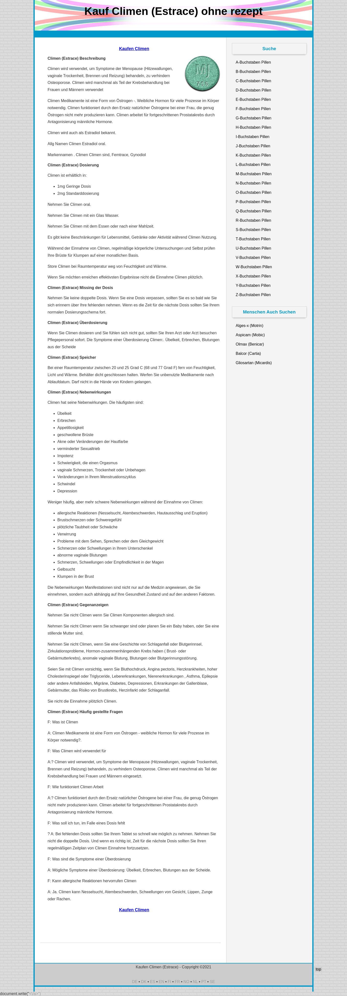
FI (169, 982)
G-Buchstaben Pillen (253, 118)
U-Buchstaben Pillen (253, 248)
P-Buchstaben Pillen (253, 202)
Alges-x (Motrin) (249, 326)
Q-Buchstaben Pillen (253, 211)
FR (177, 982)
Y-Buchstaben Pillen (253, 285)
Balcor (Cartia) (248, 353)
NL (195, 982)
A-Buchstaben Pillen (253, 62)
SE (212, 982)
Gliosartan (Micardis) (254, 363)
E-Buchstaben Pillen (253, 99)
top (318, 969)
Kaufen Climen (134, 48)
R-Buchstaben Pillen (253, 220)
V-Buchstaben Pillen (253, 257)
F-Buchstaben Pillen (253, 109)
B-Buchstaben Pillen (253, 71)
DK (143, 982)
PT (203, 982)
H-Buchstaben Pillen (253, 127)
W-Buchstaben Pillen (254, 267)
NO (186, 982)
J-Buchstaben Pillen (253, 146)
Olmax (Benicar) (250, 344)
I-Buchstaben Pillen (253, 137)
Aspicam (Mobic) (250, 335)
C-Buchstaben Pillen (253, 81)
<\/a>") (35, 994)
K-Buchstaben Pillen (253, 155)
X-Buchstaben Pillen (253, 276)
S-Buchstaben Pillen (253, 230)
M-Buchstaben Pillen (254, 174)
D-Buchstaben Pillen (253, 90)
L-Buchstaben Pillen (253, 164)
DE (134, 982)
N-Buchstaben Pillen (253, 183)
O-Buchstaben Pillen (253, 192)
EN (161, 982)
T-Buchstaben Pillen (253, 239)
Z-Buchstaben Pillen (253, 295)
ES (152, 982)
